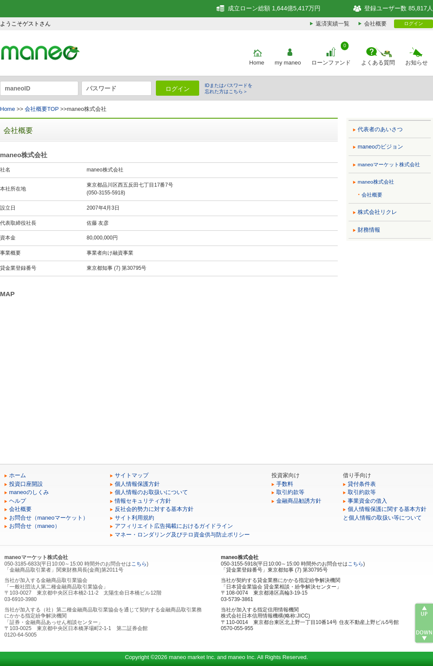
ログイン (413, 23)
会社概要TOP (41, 109)
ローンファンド (331, 62)
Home (257, 62)
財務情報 (369, 229)
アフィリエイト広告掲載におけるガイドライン (174, 526)
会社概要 (375, 23)
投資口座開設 (26, 484)
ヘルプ (17, 501)
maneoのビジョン (380, 146)
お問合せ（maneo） (34, 526)
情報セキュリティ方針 (143, 501)
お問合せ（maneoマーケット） (48, 517)
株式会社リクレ (377, 212)
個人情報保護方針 (137, 484)
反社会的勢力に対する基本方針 (154, 509)
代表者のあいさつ (380, 129)
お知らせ (416, 62)
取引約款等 (290, 492)
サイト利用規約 (134, 517)
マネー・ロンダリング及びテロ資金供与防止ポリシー (182, 534)
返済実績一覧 (332, 23)
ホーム (17, 475)
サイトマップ (132, 475)
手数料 (284, 484)
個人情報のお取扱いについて (151, 492)
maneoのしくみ (29, 492)
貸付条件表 (362, 484)
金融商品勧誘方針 (298, 501)
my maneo (288, 62)
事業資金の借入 (367, 501)
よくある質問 (378, 62)
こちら (139, 564)
